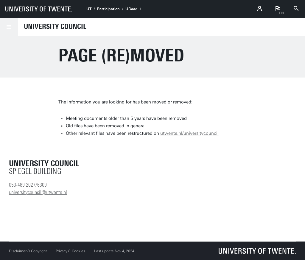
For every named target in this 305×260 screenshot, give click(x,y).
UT (88, 9)
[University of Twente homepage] (38, 9)
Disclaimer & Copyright (28, 251)
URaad (131, 9)
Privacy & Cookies (70, 251)
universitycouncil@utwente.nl (38, 192)
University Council (55, 26)
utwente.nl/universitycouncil (189, 133)
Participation (108, 9)
